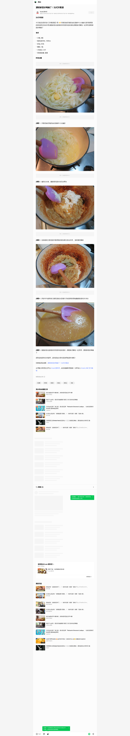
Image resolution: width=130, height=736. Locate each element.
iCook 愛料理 (55, 368)
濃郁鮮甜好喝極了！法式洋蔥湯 (58, 363)
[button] (38, 734)
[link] (44, 734)
